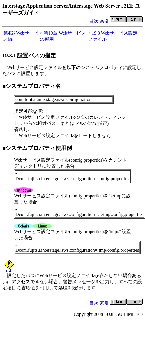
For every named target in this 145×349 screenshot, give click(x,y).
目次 (93, 20)
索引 (104, 20)
